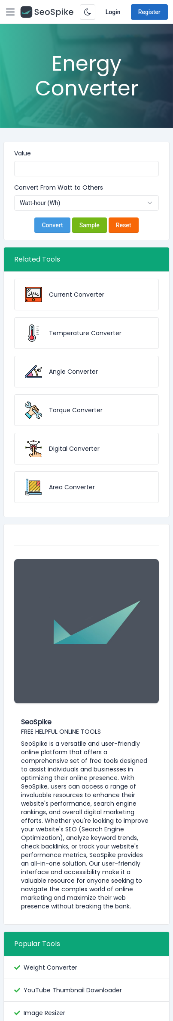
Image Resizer (44, 1013)
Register (149, 12)
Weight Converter (50, 967)
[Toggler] (10, 12)
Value (22, 153)
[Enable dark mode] (87, 12)
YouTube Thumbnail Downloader (73, 990)
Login (113, 12)
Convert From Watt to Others (58, 187)
